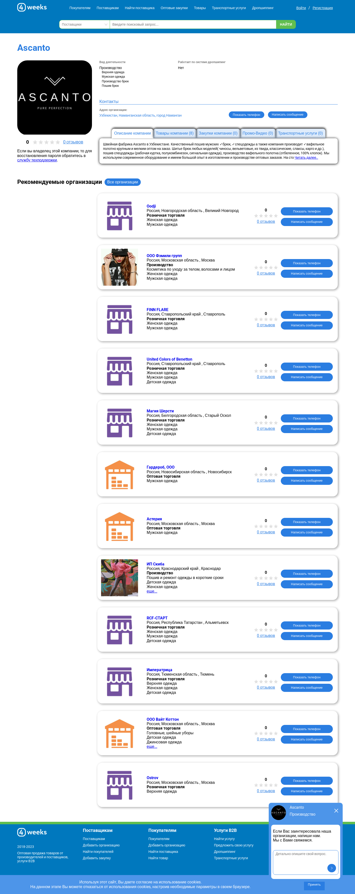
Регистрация (323, 8)
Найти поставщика (139, 8)
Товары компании (175, 133)
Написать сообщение (306, 222)
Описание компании (132, 133)
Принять (314, 884)
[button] (331, 868)
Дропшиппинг (263, 8)
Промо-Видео (258, 133)
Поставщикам (108, 8)
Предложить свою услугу (233, 845)
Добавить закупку (97, 858)
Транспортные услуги (229, 8)
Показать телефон (246, 115)
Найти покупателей (98, 852)
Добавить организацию (101, 845)
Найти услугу (224, 839)
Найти (286, 24)
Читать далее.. (306, 157)
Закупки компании (218, 133)
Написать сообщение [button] (287, 114)
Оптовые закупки (174, 8)
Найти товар (158, 858)
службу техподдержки (37, 160)
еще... (152, 591)
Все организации (122, 182)
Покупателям (80, 8)
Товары (200, 8)
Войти (301, 8)
